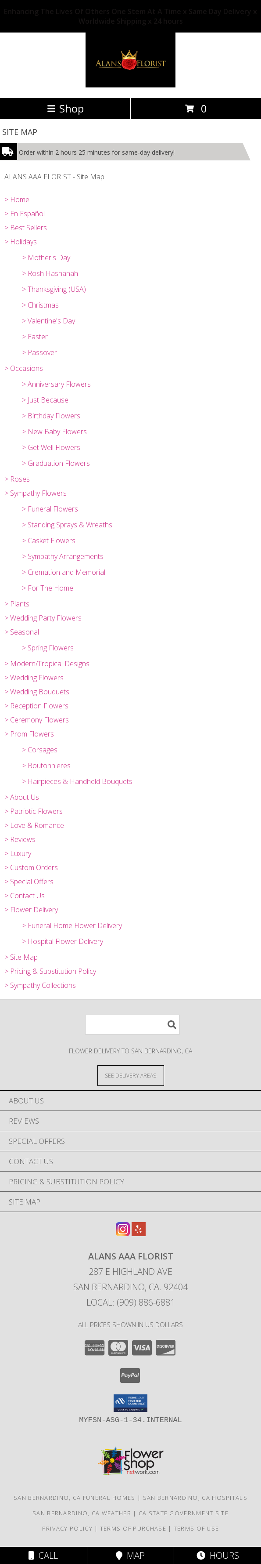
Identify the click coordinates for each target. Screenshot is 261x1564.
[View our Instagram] (123, 1233)
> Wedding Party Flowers (43, 618)
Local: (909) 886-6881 (130, 1302)
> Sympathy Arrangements (63, 556)
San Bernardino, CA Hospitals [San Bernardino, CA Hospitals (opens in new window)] (195, 1498)
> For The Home (47, 588)
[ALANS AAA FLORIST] (130, 85)
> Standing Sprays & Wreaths (67, 525)
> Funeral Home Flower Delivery (72, 925)
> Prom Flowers (29, 734)
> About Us (21, 797)
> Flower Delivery (31, 909)
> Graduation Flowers (56, 463)
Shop (65, 108)
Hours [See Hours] (218, 1555)
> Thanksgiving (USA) (54, 289)
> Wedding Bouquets (36, 692)
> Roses (17, 479)
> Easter (35, 336)
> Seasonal (21, 632)
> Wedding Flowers (34, 677)
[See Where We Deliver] (130, 1075)
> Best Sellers (25, 227)
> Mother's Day (46, 257)
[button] (130, 1403)
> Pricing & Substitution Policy (50, 971)
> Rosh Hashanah (50, 273)
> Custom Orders (31, 867)
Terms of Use (196, 1528)
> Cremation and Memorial (63, 572)
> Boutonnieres (46, 765)
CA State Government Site (184, 1513)
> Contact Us (24, 895)
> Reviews (20, 839)
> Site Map (21, 957)
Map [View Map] (130, 1555)
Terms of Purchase (133, 1528)
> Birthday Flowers (51, 416)
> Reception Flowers (36, 706)
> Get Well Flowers (51, 447)
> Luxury (17, 853)
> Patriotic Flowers (33, 811)
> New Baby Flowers (54, 431)
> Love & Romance (34, 825)
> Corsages (39, 750)
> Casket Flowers (48, 540)
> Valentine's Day (48, 321)
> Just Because (45, 400)
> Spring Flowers (48, 648)
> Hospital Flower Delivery (62, 941)
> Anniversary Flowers (56, 384)
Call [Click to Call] (43, 1555)
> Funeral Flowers (50, 509)
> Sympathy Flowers (35, 493)
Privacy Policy (67, 1528)
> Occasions (23, 368)
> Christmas (40, 305)
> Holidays (20, 242)
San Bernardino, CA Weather (81, 1513)
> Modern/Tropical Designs (46, 663)
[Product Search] (132, 1024)
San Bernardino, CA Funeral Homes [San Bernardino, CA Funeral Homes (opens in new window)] (75, 1498)
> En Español (24, 213)
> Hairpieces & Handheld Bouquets (77, 781)
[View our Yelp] (139, 1233)
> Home (16, 199)
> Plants (16, 604)
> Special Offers (29, 881)
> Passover (39, 352)
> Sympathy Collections (40, 985)
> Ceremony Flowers (36, 720)
